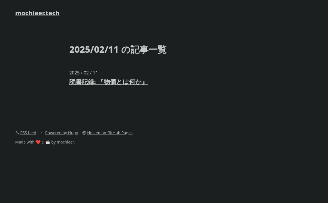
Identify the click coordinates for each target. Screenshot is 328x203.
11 (95, 73)
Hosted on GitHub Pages (109, 132)
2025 (74, 73)
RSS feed (28, 132)
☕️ (47, 142)
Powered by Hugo (61, 132)
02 (86, 73)
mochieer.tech (37, 12)
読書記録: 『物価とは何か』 (108, 81)
